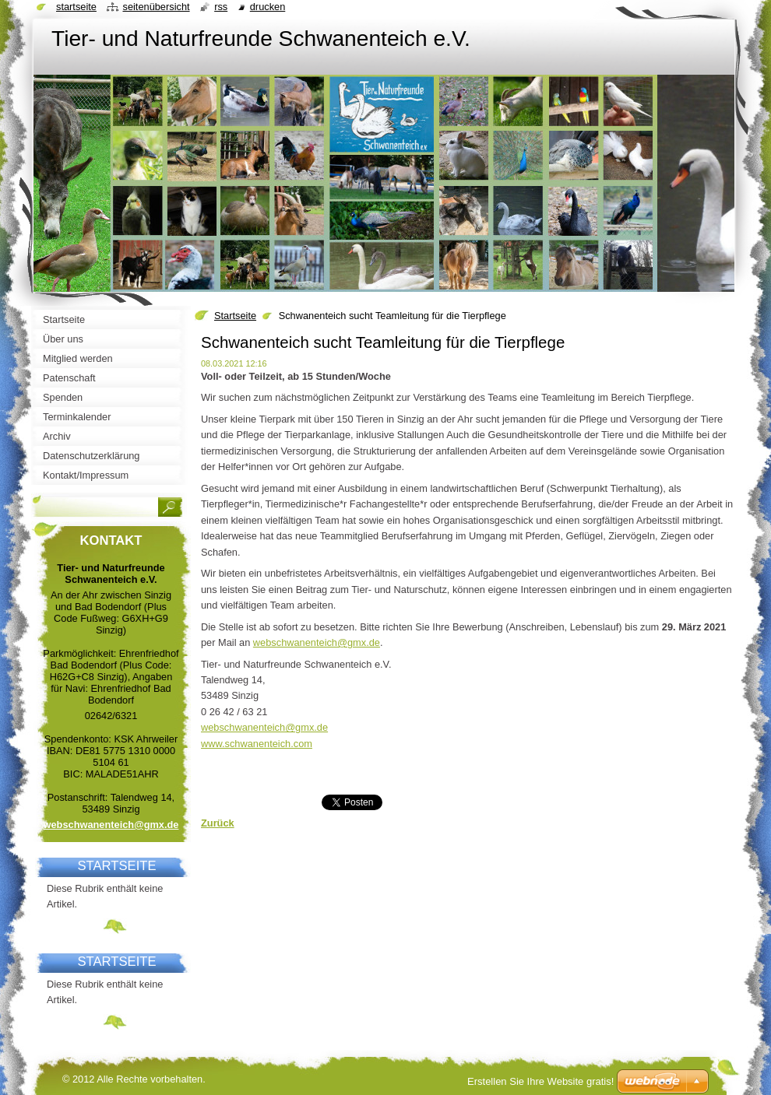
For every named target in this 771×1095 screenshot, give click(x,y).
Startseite (235, 315)
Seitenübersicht (155, 6)
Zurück (217, 823)
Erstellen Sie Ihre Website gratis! (540, 1081)
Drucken (268, 6)
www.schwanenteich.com (256, 743)
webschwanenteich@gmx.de (316, 642)
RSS (220, 6)
